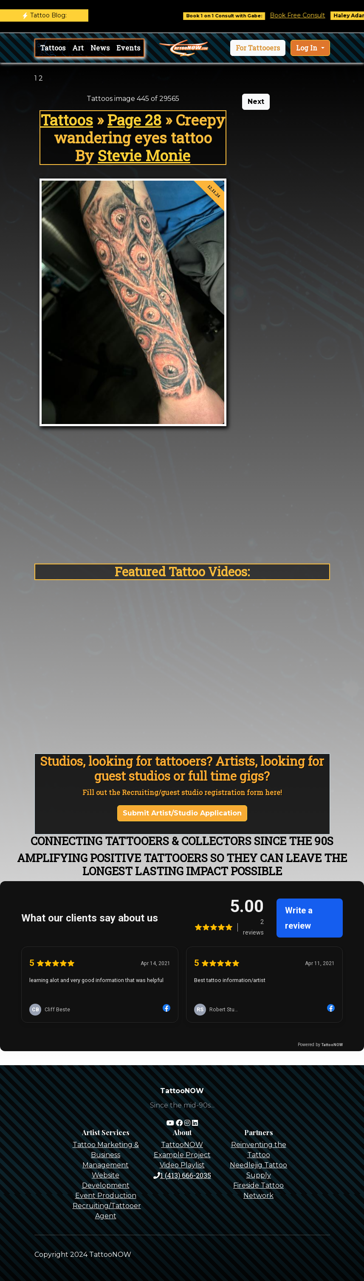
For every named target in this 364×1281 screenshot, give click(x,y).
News (100, 47)
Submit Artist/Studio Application (182, 813)
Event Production (105, 1196)
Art (78, 47)
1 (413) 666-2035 (182, 1175)
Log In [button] (307, 47)
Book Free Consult (304, 15)
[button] (257, 48)
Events (128, 47)
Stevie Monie (144, 155)
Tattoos (52, 47)
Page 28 (134, 119)
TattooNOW (182, 1145)
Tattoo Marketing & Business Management (106, 1155)
